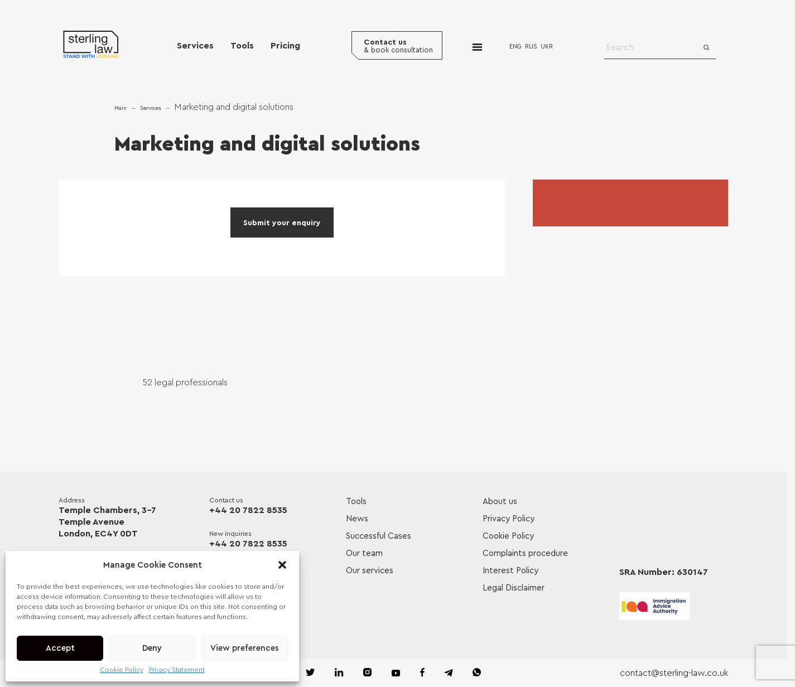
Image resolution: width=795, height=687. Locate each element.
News (357, 519)
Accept (60, 648)
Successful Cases (378, 536)
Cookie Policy (121, 669)
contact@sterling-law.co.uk (674, 673)
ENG (515, 46)
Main (120, 108)
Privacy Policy (508, 519)
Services (195, 45)
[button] (282, 564)
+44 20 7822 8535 (248, 510)
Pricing (285, 45)
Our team (364, 553)
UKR (547, 46)
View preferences (244, 648)
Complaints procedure (525, 553)
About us (500, 501)
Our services (369, 571)
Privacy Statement (177, 669)
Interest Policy (510, 571)
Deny (152, 648)
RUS (531, 46)
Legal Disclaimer (514, 588)
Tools (242, 45)
